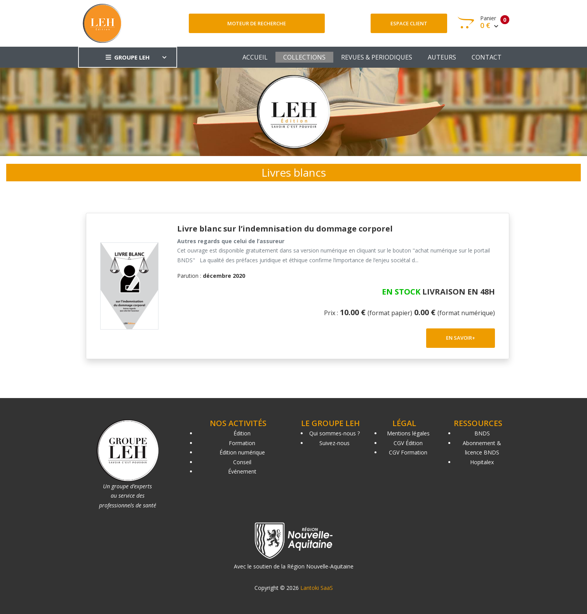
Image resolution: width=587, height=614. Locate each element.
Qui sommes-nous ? (334, 433)
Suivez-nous (334, 443)
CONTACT (487, 57)
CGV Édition (408, 443)
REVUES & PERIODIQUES (376, 57)
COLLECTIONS (304, 57)
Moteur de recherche (256, 23)
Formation (242, 443)
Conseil (242, 462)
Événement (242, 471)
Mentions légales (408, 433)
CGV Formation (408, 452)
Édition (242, 433)
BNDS (482, 433)
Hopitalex (482, 462)
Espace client (408, 23)
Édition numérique (242, 452)
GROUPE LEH (128, 57)
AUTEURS (442, 57)
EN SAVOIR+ (460, 337)
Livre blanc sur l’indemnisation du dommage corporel (285, 228)
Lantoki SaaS (316, 587)
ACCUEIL (255, 57)
